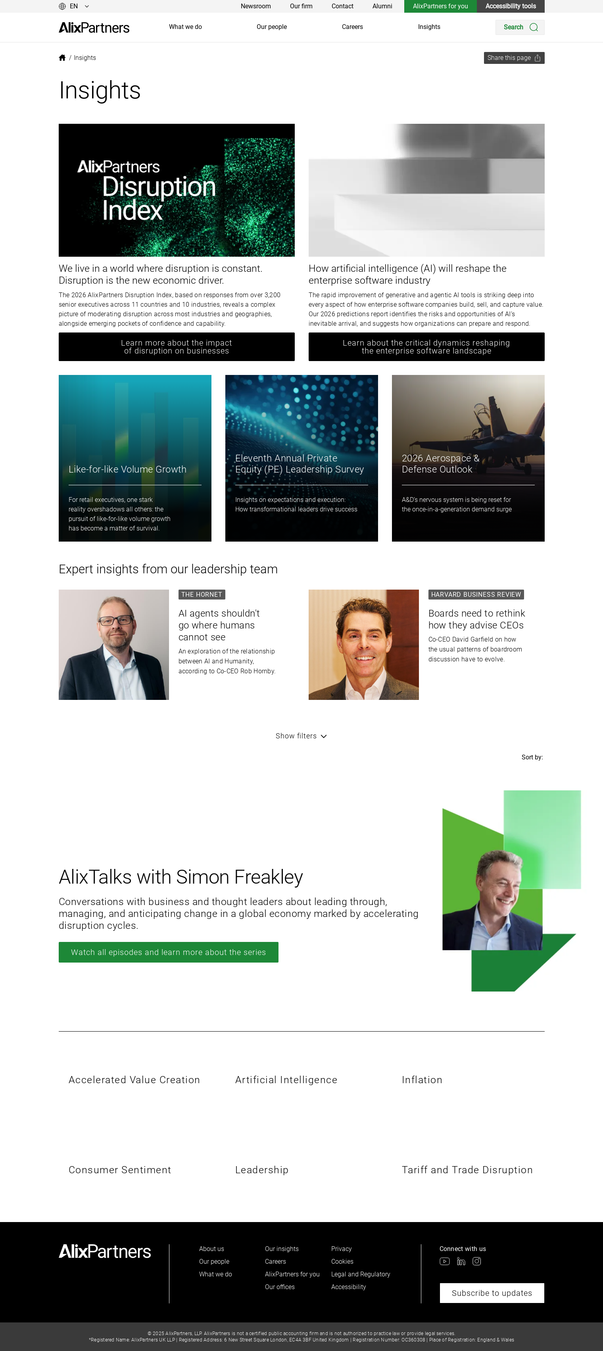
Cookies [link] (342, 1261)
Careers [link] (352, 27)
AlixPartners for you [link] (440, 6)
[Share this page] (514, 57)
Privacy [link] (341, 1249)
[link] (94, 27)
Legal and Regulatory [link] (360, 1274)
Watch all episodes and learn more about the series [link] (168, 952)
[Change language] (74, 6)
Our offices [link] (280, 1287)
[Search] (520, 27)
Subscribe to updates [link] (492, 1293)
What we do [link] (185, 27)
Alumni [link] (382, 6)
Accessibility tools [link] (511, 6)
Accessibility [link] (348, 1287)
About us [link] (211, 1249)
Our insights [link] (282, 1249)
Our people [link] (272, 27)
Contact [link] (342, 6)
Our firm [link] (301, 6)
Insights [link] (429, 27)
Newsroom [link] (256, 6)
